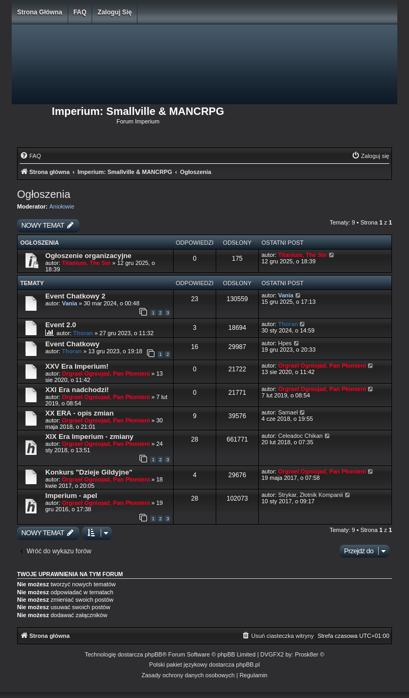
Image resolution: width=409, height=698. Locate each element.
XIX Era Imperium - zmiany (89, 437)
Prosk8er (306, 654)
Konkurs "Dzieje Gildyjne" (88, 472)
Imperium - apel (71, 496)
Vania (69, 303)
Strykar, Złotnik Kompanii (310, 495)
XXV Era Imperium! (77, 366)
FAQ (80, 12)
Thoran (83, 333)
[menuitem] (30, 155)
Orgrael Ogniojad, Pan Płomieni (106, 373)
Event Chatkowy (72, 344)
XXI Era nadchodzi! (77, 390)
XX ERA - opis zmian (79, 413)
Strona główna (39, 12)
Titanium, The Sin (86, 263)
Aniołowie (62, 206)
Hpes (285, 343)
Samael (288, 412)
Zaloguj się (114, 12)
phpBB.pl (248, 664)
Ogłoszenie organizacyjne (88, 256)
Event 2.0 (60, 325)
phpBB (153, 654)
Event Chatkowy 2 (75, 296)
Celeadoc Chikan (300, 436)
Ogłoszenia (43, 194)
